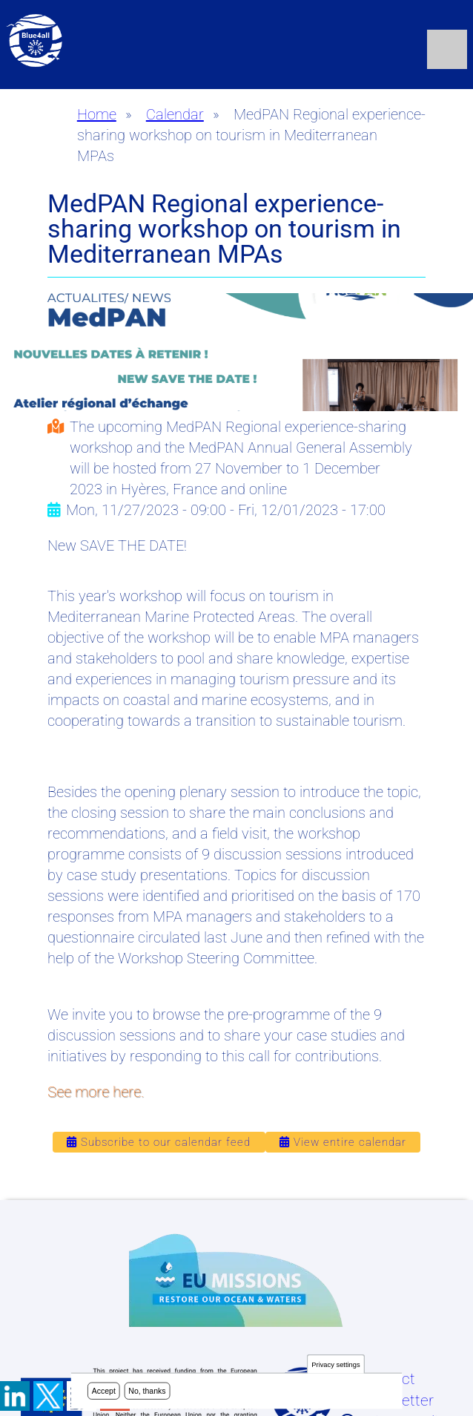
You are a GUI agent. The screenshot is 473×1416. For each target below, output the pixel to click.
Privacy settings (335, 1364)
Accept (104, 1390)
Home (96, 114)
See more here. (95, 1092)
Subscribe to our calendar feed (159, 1142)
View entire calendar (343, 1142)
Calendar (175, 114)
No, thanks (146, 1390)
